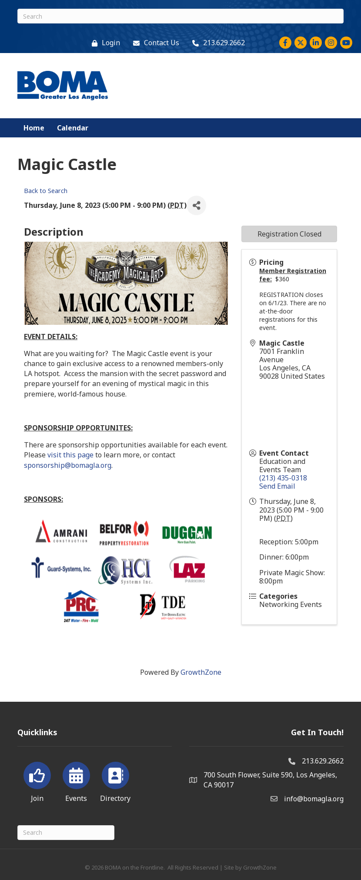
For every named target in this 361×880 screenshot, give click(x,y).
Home (33, 128)
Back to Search (45, 191)
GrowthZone (200, 672)
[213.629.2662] (216, 43)
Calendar (72, 128)
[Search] (180, 16)
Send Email (277, 486)
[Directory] (115, 780)
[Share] (196, 205)
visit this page (70, 455)
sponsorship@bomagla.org (67, 465)
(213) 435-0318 (283, 478)
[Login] (103, 43)
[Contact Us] (154, 43)
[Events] (76, 780)
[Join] (37, 780)
